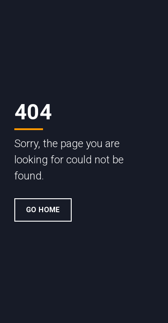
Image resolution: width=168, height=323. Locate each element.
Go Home (43, 209)
